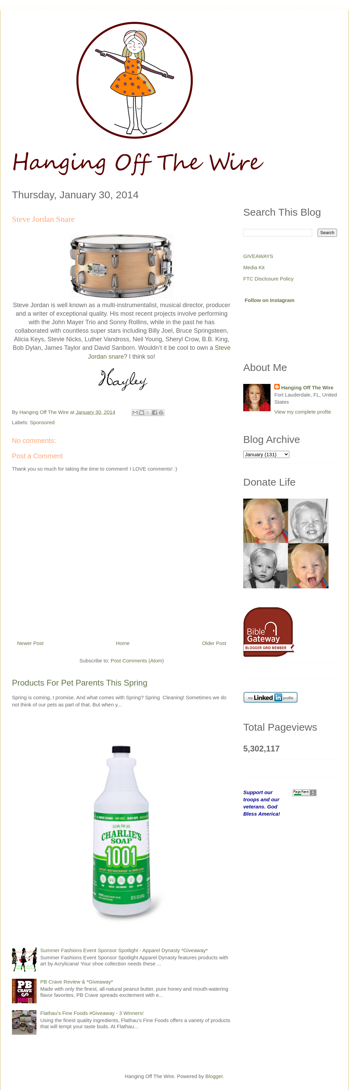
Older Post (214, 643)
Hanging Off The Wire (307, 387)
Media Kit (254, 267)
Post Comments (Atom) (137, 660)
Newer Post (30, 643)
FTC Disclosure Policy (268, 279)
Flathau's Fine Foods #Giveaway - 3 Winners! (92, 1013)
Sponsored (42, 422)
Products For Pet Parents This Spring (79, 682)
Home (123, 643)
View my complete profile (302, 412)
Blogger (214, 1076)
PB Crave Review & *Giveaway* (76, 982)
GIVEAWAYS (258, 256)
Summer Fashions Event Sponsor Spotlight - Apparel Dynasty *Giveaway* (124, 950)
